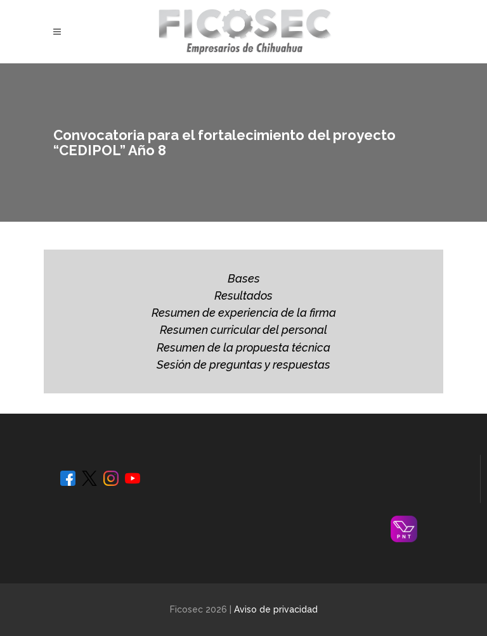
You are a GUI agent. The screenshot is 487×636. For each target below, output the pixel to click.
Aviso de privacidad (276, 609)
